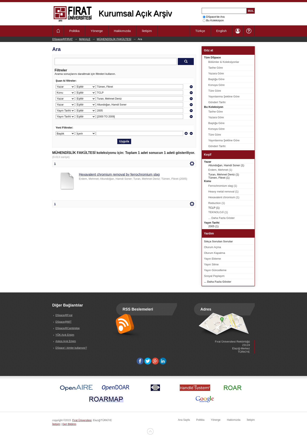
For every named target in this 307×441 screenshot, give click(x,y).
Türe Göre (214, 90)
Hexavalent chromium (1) (223, 197)
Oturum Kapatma (214, 252)
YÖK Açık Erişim (64, 334)
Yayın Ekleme (212, 258)
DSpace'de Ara (213, 16)
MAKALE (84, 39)
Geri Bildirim (69, 424)
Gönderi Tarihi (217, 102)
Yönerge (97, 31)
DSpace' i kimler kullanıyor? (71, 347)
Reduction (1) (216, 203)
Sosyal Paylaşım (214, 276)
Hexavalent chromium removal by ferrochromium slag (119, 174)
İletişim (147, 31)
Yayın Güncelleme (215, 270)
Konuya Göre (216, 85)
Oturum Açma (212, 247)
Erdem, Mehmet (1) (220, 169)
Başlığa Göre (216, 79)
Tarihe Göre (215, 67)
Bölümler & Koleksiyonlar (223, 62)
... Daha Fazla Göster (221, 218)
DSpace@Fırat (63, 315)
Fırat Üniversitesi (81, 420)
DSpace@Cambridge (67, 328)
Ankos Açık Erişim (65, 341)
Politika (74, 31)
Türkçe (200, 31)
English (221, 31)
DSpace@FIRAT (62, 39)
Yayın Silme (211, 264)
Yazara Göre (216, 73)
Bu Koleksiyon (213, 20)
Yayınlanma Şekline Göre (223, 96)
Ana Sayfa (184, 419)
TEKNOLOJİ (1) (218, 212)
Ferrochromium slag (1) (222, 185)
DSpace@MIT (63, 321)
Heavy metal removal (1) (223, 191)
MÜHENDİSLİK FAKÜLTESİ (114, 39)
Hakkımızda (122, 31)
